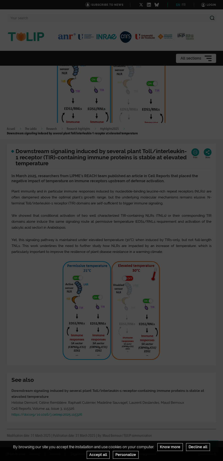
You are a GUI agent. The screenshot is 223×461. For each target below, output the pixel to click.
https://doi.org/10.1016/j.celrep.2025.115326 (46, 414)
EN (178, 5)
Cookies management (141, 454)
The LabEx (30, 128)
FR (184, 5)
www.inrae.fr (207, 454)
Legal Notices (80, 454)
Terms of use (108, 454)
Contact (55, 454)
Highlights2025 (109, 128)
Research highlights (78, 128)
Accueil (11, 128)
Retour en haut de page (215, 447)
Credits (34, 454)
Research (51, 128)
